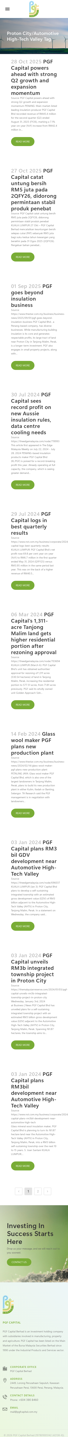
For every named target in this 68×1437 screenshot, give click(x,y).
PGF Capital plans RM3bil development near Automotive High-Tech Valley (34, 1089)
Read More (23, 141)
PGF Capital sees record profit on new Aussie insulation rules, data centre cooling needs (31, 413)
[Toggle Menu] (7, 9)
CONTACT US (19, 1262)
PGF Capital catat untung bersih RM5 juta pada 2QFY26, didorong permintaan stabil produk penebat (34, 189)
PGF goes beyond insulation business (31, 295)
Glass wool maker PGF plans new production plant (33, 743)
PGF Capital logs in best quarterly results (31, 523)
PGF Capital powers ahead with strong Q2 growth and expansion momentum (34, 77)
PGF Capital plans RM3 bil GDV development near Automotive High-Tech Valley (34, 858)
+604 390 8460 (28, 1400)
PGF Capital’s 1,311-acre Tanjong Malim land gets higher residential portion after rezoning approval (34, 633)
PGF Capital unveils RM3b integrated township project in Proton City (32, 968)
